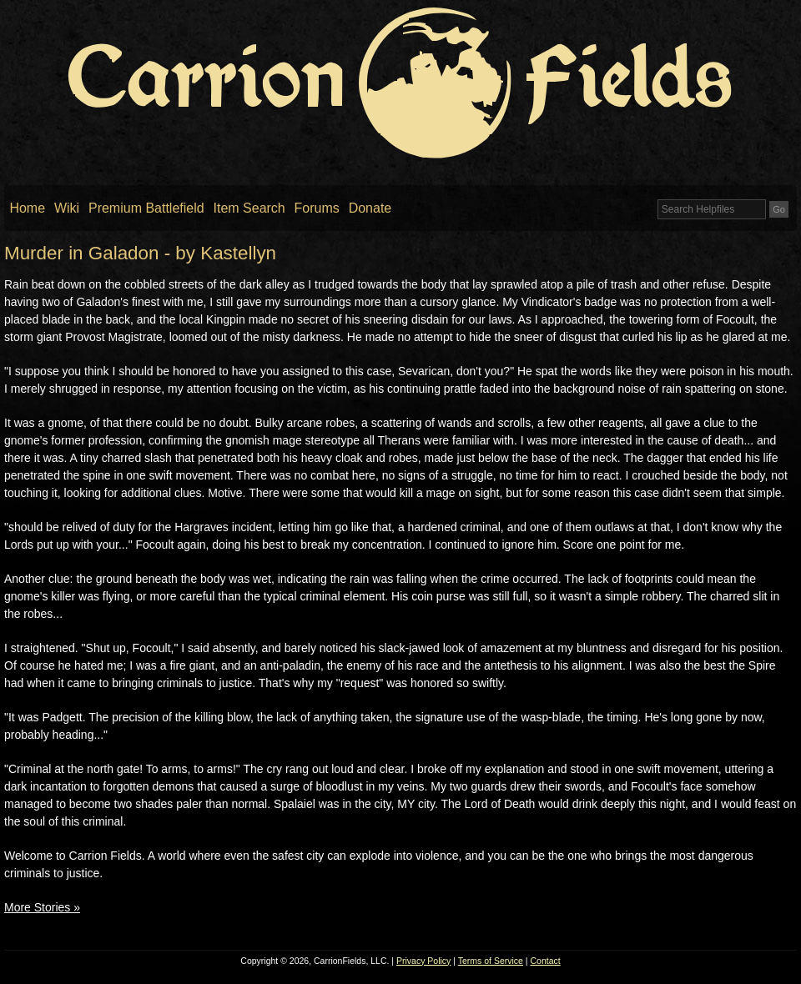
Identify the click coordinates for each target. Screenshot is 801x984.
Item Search (249, 208)
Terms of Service (490, 961)
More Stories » (42, 907)
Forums (317, 208)
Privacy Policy (423, 961)
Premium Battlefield (146, 208)
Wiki (66, 208)
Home (27, 208)
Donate (370, 208)
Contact (546, 961)
